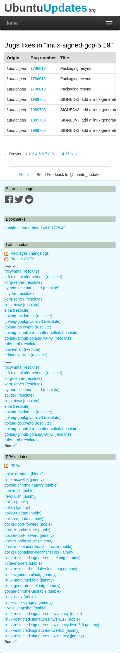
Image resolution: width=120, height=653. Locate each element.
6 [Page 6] (43, 154)
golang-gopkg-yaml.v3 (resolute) (32, 321)
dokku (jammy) (17, 507)
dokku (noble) (16, 502)
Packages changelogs (30, 253)
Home (11, 23)
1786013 (38, 68)
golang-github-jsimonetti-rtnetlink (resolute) (41, 332)
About (24, 174)
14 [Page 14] (62, 154)
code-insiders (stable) (23, 563)
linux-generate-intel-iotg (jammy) (32, 585)
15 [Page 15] (67, 154)
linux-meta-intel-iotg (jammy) (29, 580)
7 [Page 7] (46, 154)
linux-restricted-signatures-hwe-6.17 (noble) (42, 619)
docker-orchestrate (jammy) (28, 541)
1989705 (38, 99)
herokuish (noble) (19, 490)
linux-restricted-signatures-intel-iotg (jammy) (42, 558)
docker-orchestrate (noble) (27, 530)
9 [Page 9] (53, 154)
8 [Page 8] (49, 154)
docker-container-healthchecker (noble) (38, 546)
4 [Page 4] (36, 154)
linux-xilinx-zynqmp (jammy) (28, 602)
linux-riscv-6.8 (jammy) (24, 479)
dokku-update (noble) (22, 513)
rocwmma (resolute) (21, 271)
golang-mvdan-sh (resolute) (28, 316)
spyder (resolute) (19, 293)
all (14, 445)
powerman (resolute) (22, 349)
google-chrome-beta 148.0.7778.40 (35, 228)
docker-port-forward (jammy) (29, 535)
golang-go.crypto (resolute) (27, 327)
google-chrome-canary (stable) (31, 485)
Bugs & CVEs (22, 259)
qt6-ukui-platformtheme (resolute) (33, 277)
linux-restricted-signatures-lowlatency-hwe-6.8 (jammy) (51, 625)
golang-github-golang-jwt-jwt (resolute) (37, 338)
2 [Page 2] (30, 154)
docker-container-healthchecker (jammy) (39, 552)
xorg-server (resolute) (23, 282)
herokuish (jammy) (20, 496)
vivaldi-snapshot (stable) (25, 608)
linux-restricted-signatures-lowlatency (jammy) (44, 636)
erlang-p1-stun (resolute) (25, 355)
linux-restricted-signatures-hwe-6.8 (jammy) (42, 630)
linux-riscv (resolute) (21, 304)
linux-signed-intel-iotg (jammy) (30, 574)
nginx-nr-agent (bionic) (24, 474)
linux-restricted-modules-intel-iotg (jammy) (40, 569)
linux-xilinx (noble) (20, 597)
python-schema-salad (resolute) (31, 288)
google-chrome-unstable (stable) (32, 591)
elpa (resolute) (17, 310)
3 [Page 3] (33, 154)
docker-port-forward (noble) (28, 524)
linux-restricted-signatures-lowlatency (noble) (43, 613)
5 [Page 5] (40, 154)
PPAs (15, 465)
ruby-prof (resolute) (21, 344)
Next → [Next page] (77, 154)
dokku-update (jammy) (23, 518)
